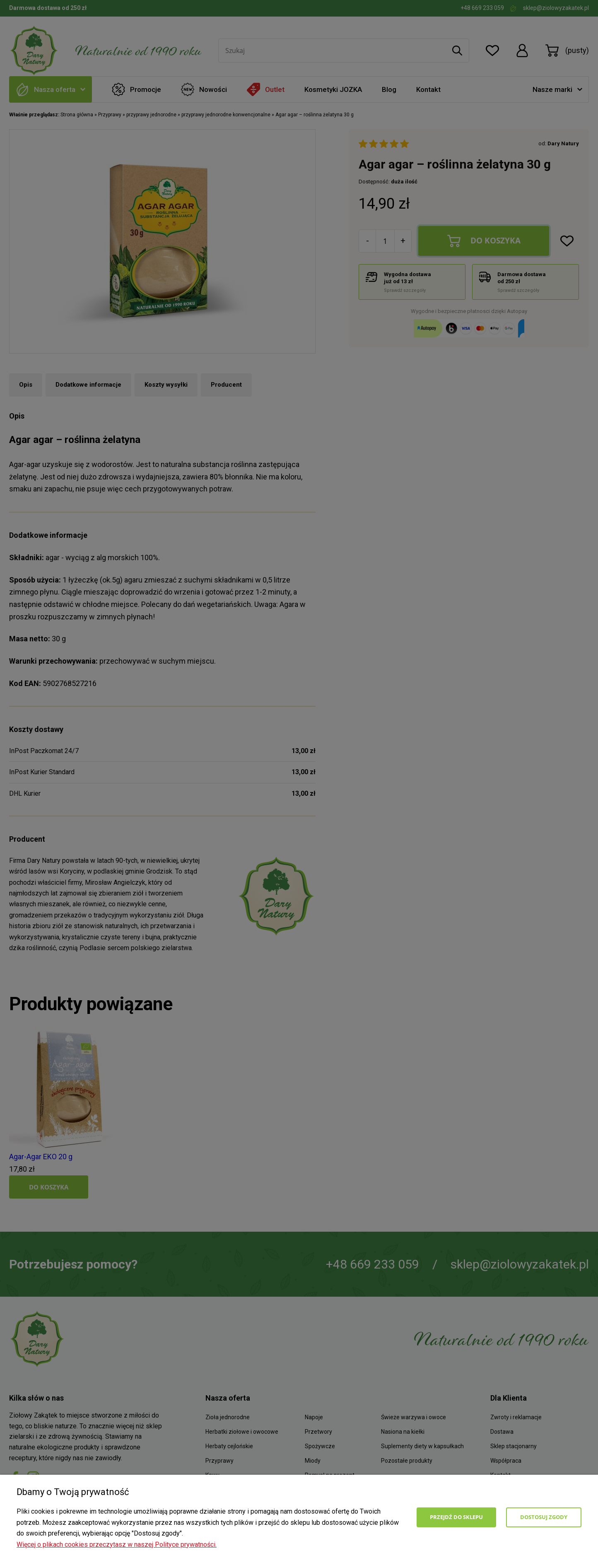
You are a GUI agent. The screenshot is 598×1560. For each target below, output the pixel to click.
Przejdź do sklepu (456, 1517)
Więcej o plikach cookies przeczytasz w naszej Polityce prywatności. (117, 1544)
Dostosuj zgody (543, 1517)
